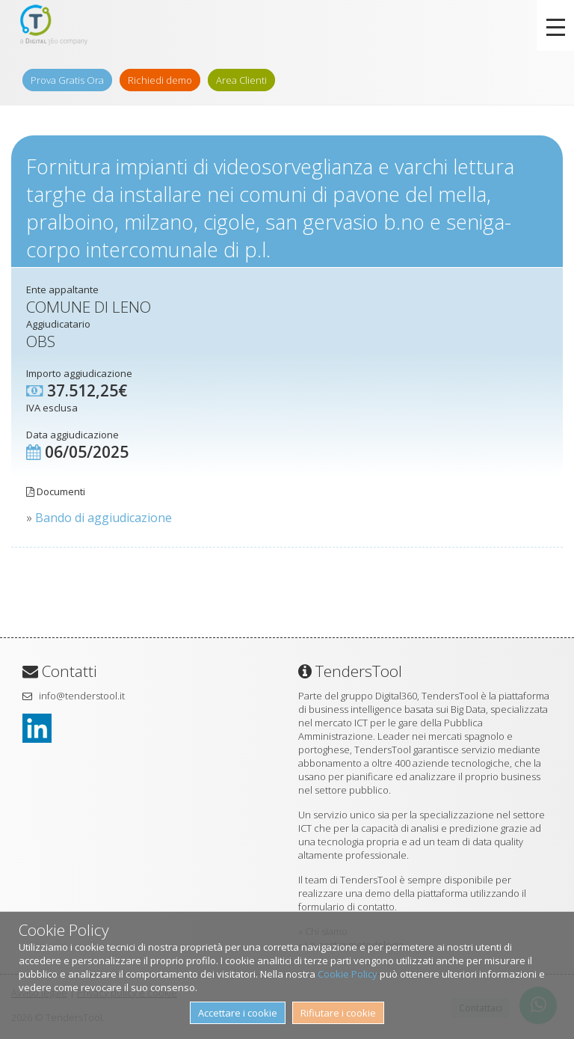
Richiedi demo (160, 80)
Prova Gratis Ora (67, 80)
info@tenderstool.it (82, 695)
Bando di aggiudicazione (103, 517)
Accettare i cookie (237, 1013)
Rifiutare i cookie (338, 1013)
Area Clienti (241, 80)
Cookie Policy (347, 974)
